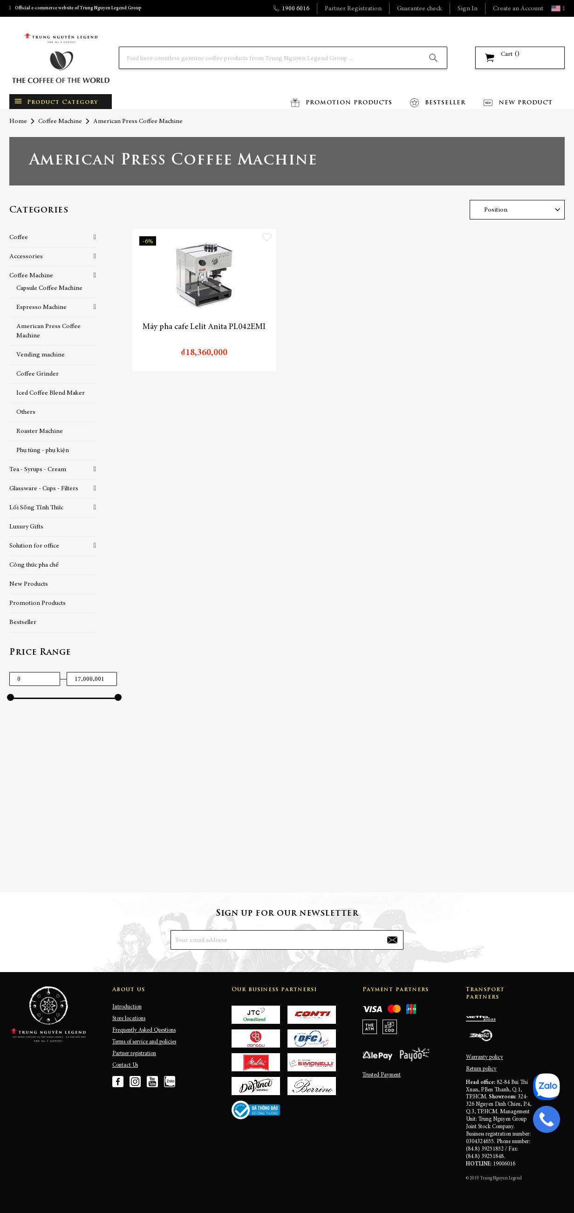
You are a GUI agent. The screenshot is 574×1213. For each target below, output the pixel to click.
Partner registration (134, 1053)
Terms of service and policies (144, 1042)
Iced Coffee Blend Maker (50, 393)
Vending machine (40, 355)
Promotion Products (37, 603)
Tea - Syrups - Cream (37, 469)
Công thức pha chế (34, 565)
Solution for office (34, 546)
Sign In (468, 9)
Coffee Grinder (37, 374)
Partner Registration (353, 9)
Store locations (128, 1018)
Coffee (18, 237)
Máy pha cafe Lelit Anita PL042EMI (204, 327)
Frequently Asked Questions (144, 1030)
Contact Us (125, 1065)
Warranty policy (484, 1057)
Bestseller (22, 622)
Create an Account (518, 9)
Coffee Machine (60, 121)
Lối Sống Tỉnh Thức (36, 508)
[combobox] (283, 58)
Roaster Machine (39, 431)
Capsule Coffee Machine (49, 288)
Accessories (26, 257)
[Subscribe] (392, 940)
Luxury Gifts (26, 527)
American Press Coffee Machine (48, 331)
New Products (28, 584)
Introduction (127, 1007)
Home (18, 121)
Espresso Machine (41, 307)
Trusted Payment (381, 1075)
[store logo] (60, 58)
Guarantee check (419, 9)
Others (25, 412)
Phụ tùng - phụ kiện (42, 450)
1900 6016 (295, 9)
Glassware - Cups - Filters (43, 489)
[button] (563, 8)
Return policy (481, 1069)
